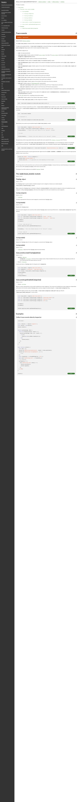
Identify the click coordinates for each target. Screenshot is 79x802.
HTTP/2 (3, 62)
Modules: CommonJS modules (5, 72)
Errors (2, 51)
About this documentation (6, 4)
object (25, 18)
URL (2, 128)
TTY (2, 124)
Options (41, 8)
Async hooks (4, 15)
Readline (3, 101)
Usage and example (5, 7)
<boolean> (20, 256)
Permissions (4, 92)
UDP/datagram (4, 126)
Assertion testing (5, 10)
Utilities (3, 130)
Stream (2, 111)
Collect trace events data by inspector (30, 35)
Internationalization (5, 69)
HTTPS (3, 64)
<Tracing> (24, 269)
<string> (20, 204)
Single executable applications (5, 108)
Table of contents (20, 8)
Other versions (33, 8)
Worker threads (4, 143)
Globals (3, 58)
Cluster (3, 30)
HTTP (2, 60)
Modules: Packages (5, 81)
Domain (3, 49)
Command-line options (6, 32)
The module (27, 16)
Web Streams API (5, 141)
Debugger (3, 40)
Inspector (3, 66)
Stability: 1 (19, 44)
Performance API (35, 90)
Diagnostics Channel (5, 45)
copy (71, 110)
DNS (2, 47)
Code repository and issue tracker (6, 149)
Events (2, 53)
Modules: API (6, 78)
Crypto (2, 38)
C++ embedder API (5, 25)
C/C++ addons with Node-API (7, 23)
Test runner (3, 115)
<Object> (24, 264)
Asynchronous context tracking (6, 13)
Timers (2, 117)
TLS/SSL (3, 119)
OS (2, 85)
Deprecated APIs (5, 43)
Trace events (4, 121)
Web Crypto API (5, 139)
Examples (22, 33)
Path (2, 88)
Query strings (4, 98)
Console (3, 34)
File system (3, 56)
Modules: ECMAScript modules (6, 75)
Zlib (2, 145)
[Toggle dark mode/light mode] (76, 4)
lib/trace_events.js (26, 48)
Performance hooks (5, 90)
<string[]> (28, 266)
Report (2, 105)
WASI (2, 137)
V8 (2, 132)
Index (27, 8)
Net (2, 83)
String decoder (4, 113)
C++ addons (4, 20)
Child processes (4, 27)
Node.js (3, 2)
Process (3, 94)
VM (2, 134)
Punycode (3, 96)
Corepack (3, 36)
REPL (2, 103)
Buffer (2, 17)
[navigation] (46, 23)
